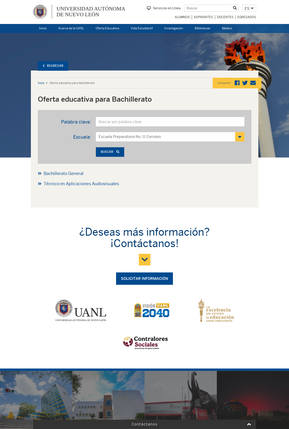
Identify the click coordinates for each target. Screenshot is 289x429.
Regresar (53, 65)
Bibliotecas (202, 28)
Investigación (173, 28)
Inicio (43, 28)
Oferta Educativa (107, 28)
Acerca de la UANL (71, 28)
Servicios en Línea (164, 8)
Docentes (225, 17)
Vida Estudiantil (142, 28)
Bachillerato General (64, 173)
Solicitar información (144, 278)
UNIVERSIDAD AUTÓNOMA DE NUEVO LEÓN (91, 11)
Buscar (110, 152)
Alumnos (182, 17)
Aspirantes (203, 17)
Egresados (246, 17)
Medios (227, 28)
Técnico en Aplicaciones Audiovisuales (81, 183)
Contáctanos (145, 424)
